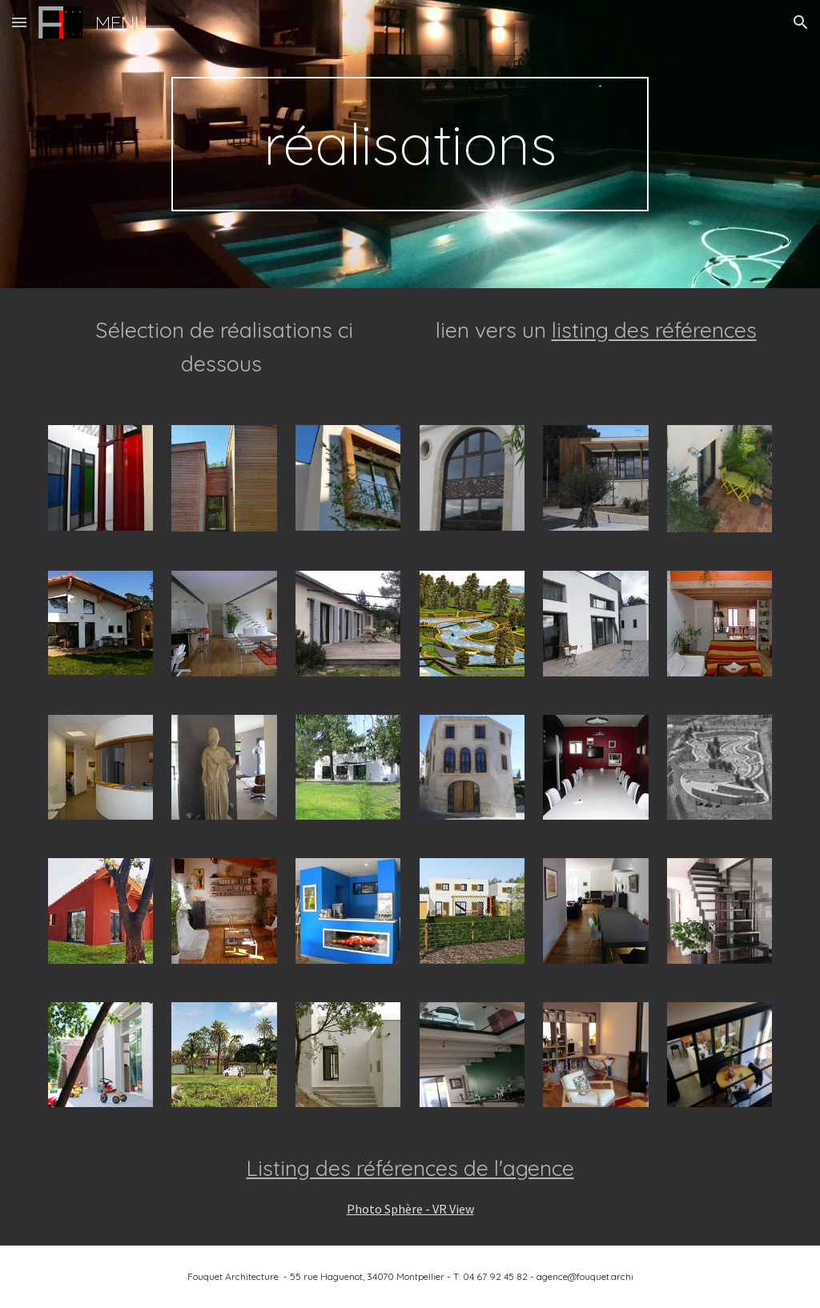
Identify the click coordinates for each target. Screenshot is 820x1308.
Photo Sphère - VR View (410, 1209)
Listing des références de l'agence (410, 1168)
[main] (409, 144)
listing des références (654, 329)
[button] (19, 22)
